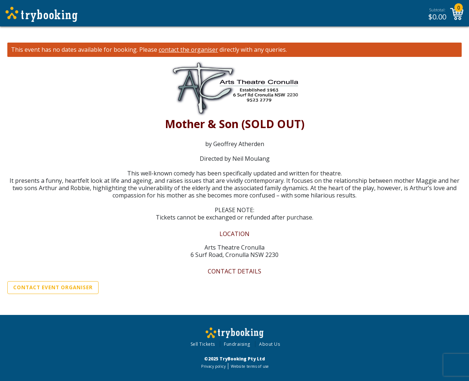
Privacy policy (213, 366)
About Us (269, 344)
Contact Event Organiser (53, 287)
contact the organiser (188, 49)
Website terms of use (250, 366)
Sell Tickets (203, 344)
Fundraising (237, 344)
